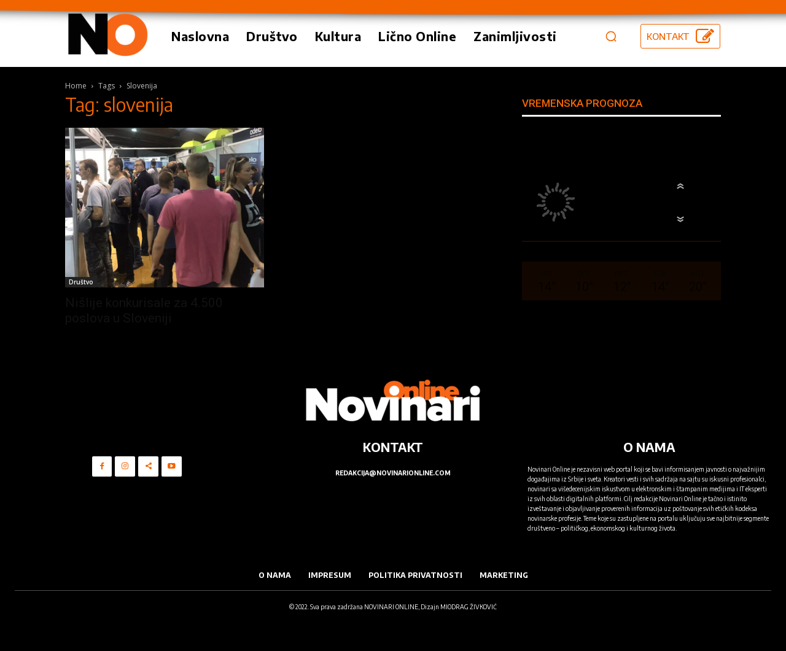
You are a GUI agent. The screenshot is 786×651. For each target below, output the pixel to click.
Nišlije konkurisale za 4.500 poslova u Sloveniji (144, 310)
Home (76, 85)
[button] (611, 36)
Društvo (81, 282)
